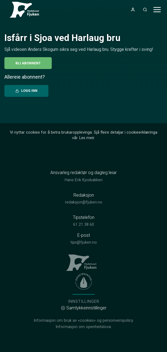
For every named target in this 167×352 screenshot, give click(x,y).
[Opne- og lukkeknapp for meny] (157, 9)
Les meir (86, 138)
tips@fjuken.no (83, 242)
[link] (26, 9)
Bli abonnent (28, 63)
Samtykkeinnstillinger (83, 307)
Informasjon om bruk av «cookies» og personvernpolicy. (84, 320)
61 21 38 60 (83, 224)
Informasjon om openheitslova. (84, 326)
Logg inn (26, 91)
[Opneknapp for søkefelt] (144, 9)
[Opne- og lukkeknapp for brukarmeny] (132, 9)
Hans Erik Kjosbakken (84, 180)
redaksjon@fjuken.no (83, 202)
